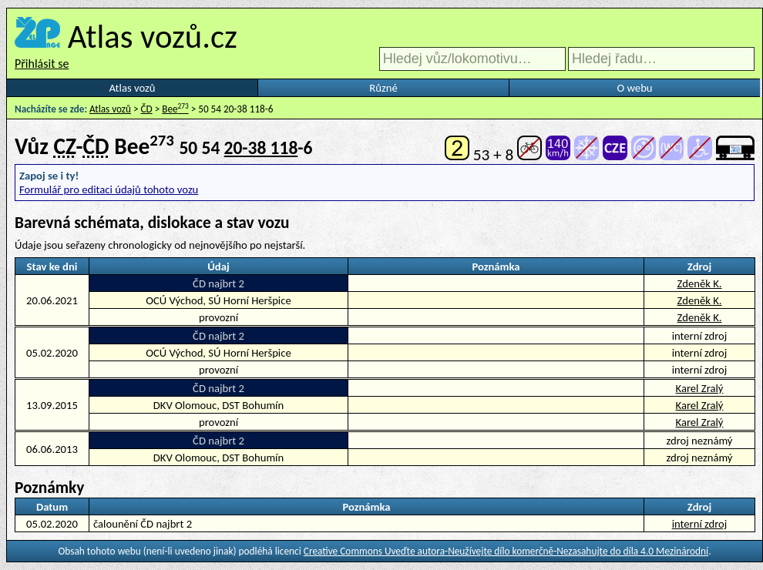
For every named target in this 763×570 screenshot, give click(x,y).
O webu (634, 88)
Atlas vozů (132, 88)
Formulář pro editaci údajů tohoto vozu (108, 189)
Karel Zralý (700, 388)
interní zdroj (700, 524)
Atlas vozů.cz (152, 36)
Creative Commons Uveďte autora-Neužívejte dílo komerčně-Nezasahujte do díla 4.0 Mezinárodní (506, 551)
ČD (147, 109)
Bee (175, 109)
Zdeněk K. (699, 283)
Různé (383, 88)
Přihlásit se (42, 63)
